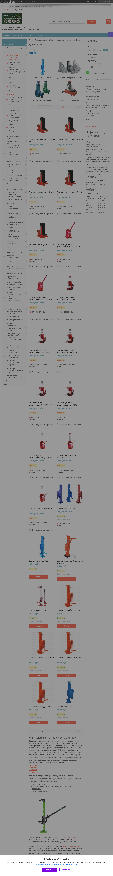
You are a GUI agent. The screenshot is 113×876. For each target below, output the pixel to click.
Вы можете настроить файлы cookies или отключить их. (56, 864)
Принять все (49, 870)
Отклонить (66, 870)
